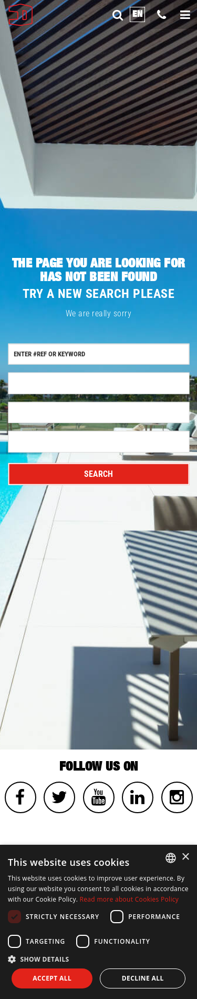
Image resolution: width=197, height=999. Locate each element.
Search (98, 474)
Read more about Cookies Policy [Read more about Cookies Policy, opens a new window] (129, 899)
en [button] (137, 13)
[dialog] (98, 922)
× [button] (185, 857)
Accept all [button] (52, 978)
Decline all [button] (143, 978)
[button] (98, 959)
